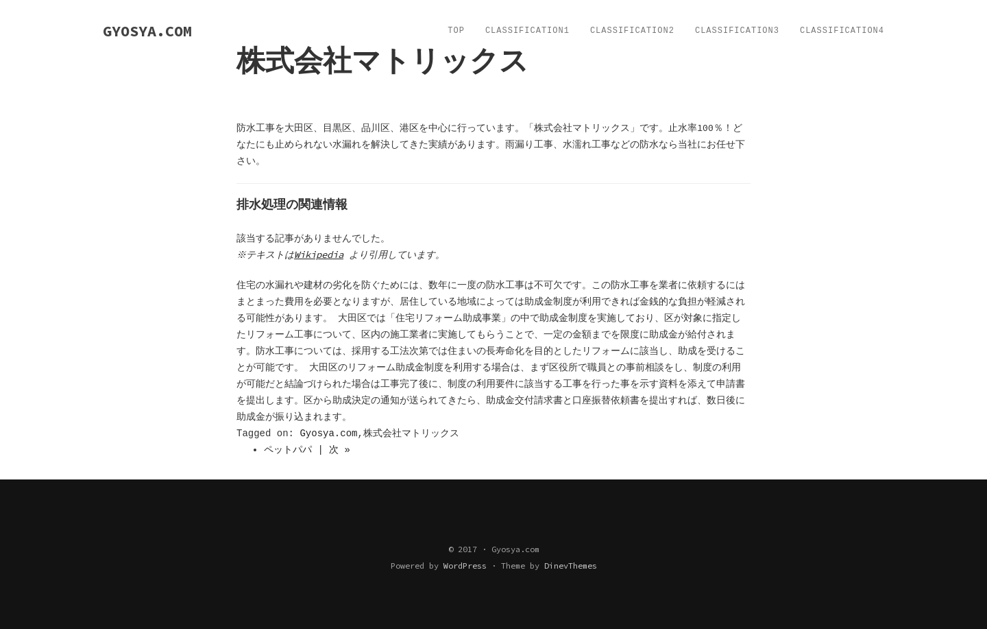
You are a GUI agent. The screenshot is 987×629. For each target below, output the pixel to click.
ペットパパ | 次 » (307, 449)
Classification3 (737, 31)
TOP (456, 31)
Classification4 (842, 31)
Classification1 (527, 31)
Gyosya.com (328, 433)
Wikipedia (320, 254)
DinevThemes (570, 565)
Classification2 (632, 31)
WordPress (465, 565)
